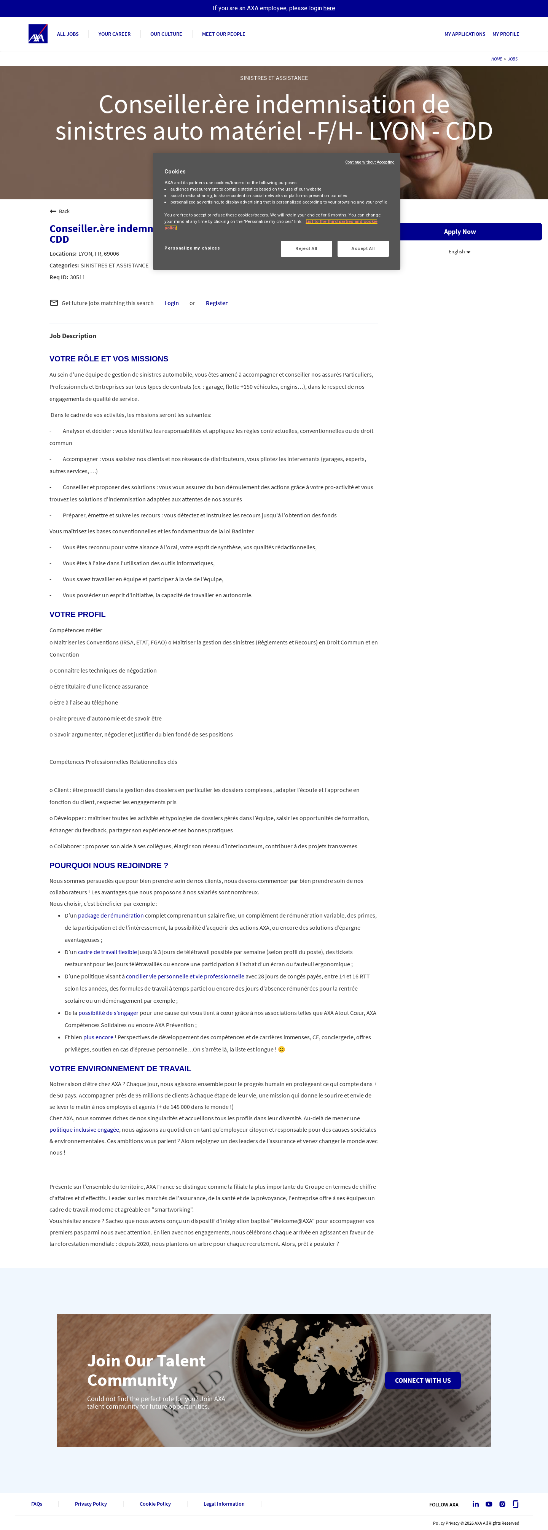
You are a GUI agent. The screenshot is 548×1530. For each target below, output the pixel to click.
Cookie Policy (155, 1504)
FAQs (36, 1504)
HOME (496, 59)
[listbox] (460, 252)
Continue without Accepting (370, 162)
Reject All (306, 248)
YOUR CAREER (115, 33)
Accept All (363, 248)
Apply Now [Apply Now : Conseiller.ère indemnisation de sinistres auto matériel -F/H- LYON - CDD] (460, 231)
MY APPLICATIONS (465, 33)
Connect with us (423, 1380)
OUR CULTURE (166, 33)
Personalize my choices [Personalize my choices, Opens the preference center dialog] (192, 248)
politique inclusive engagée (84, 1129)
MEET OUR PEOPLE (223, 33)
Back (59, 211)
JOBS (513, 59)
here (329, 8)
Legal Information (224, 1504)
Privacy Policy (91, 1504)
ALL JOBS (68, 33)
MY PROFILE (505, 33)
